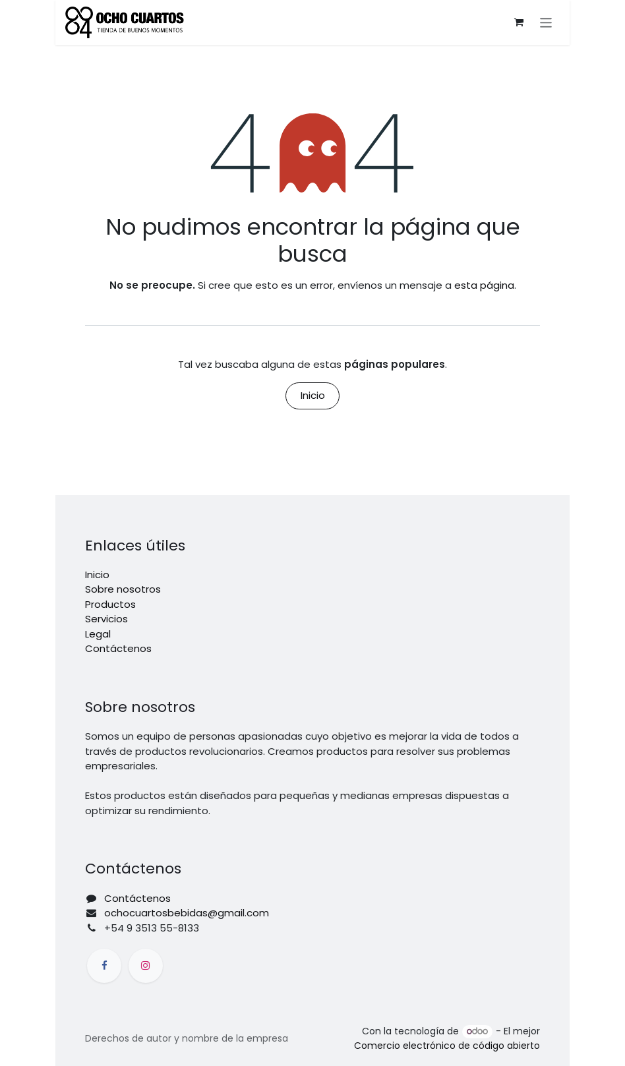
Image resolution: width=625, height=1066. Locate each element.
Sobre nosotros (123, 589)
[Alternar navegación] (546, 22)
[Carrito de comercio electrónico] (519, 22)
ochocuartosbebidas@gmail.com (186, 913)
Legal (98, 634)
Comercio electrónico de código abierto (447, 1045)
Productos (110, 604)
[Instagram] (146, 966)
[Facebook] (104, 966)
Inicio (313, 395)
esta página (484, 285)
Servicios (106, 619)
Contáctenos (118, 648)
